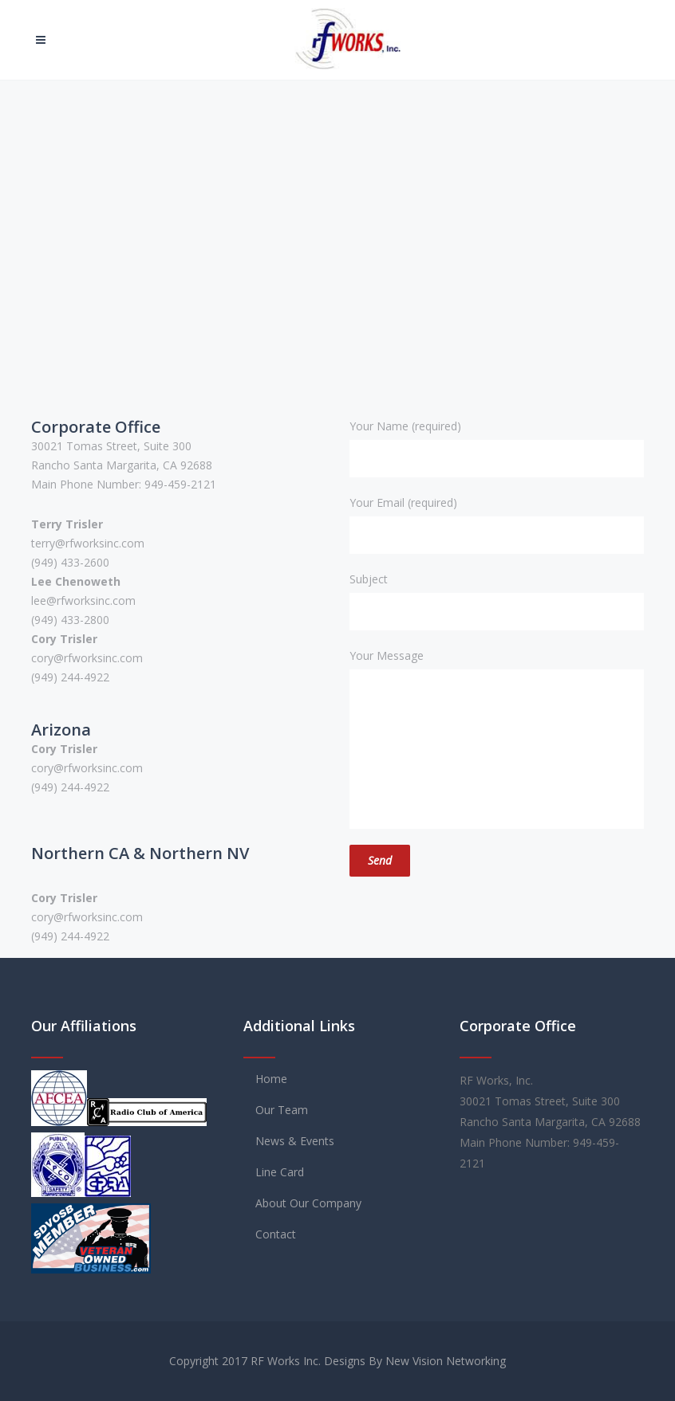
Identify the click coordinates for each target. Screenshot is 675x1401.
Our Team (281, 1109)
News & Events (294, 1140)
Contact (275, 1234)
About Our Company (308, 1203)
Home (271, 1078)
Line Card (279, 1171)
